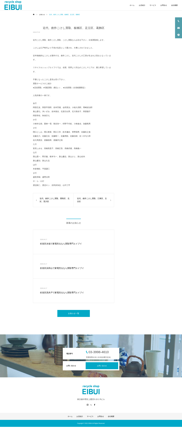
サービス (153, 5)
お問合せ (163, 5)
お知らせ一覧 (73, 313)
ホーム (132, 5)
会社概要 (174, 5)
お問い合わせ (102, 366)
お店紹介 (142, 5)
